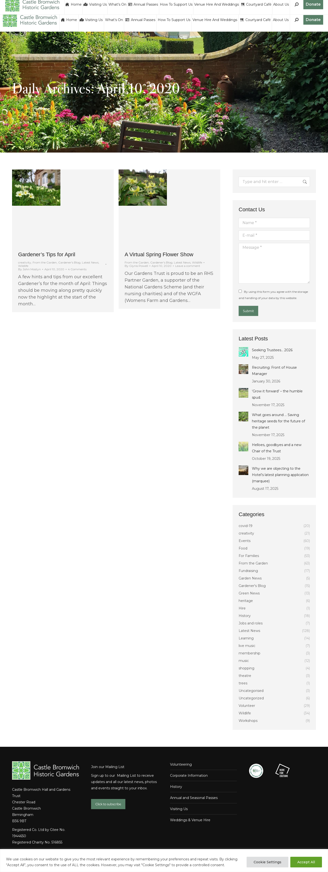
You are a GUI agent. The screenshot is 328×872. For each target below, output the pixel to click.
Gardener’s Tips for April (46, 254)
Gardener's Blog (69, 262)
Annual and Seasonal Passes (194, 798)
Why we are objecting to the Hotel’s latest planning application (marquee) (280, 474)
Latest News (90, 262)
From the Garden (45, 262)
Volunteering (181, 764)
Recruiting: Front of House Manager (274, 370)
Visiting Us (179, 809)
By (29, 269)
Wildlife (23, 266)
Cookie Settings (267, 862)
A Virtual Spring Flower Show (159, 254)
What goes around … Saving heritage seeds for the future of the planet (278, 421)
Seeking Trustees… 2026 (272, 350)
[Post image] (243, 352)
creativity (24, 262)
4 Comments (77, 269)
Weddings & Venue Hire (190, 820)
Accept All (306, 862)
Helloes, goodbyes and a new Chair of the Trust (276, 448)
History (176, 786)
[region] (164, 860)
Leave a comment (187, 266)
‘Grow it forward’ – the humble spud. (277, 394)
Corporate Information (189, 775)
